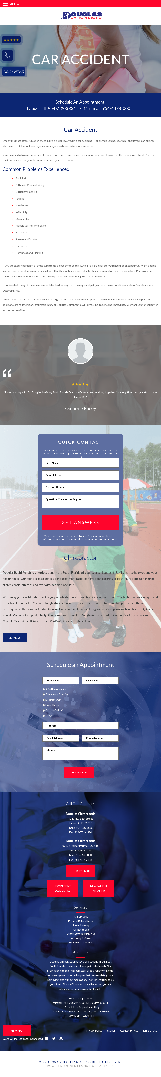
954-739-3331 (62, 108)
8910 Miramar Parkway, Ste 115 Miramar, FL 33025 (80, 848)
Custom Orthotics (55, 710)
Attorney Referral (81, 937)
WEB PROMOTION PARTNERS (91, 1065)
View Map (16, 1030)
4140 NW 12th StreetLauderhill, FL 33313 (80, 820)
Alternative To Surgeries (81, 933)
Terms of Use (150, 1030)
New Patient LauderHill (62, 888)
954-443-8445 (83, 859)
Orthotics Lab (81, 929)
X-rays (48, 715)
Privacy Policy (94, 1030)
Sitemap (111, 1030)
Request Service (129, 1030)
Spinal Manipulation (55, 689)
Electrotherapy (53, 699)
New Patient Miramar (98, 888)
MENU (14, 4)
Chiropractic (81, 916)
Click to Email (80, 870)
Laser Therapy (53, 705)
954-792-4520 (83, 832)
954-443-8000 (116, 108)
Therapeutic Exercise (56, 694)
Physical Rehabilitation (81, 920)
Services (15, 637)
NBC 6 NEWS (13, 72)
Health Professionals (81, 942)
